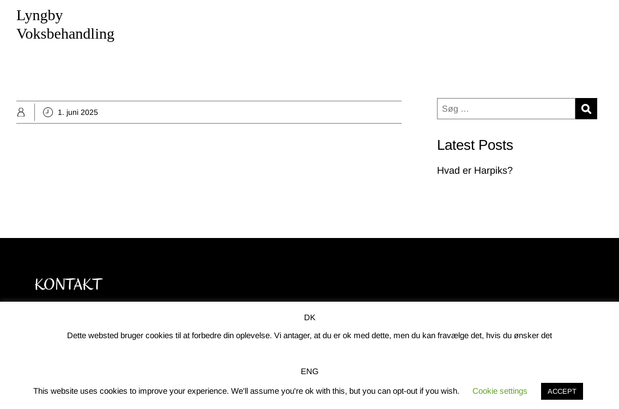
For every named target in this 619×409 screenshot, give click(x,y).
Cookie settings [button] (499, 390)
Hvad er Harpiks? (475, 170)
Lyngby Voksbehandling (65, 24)
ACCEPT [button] (562, 391)
